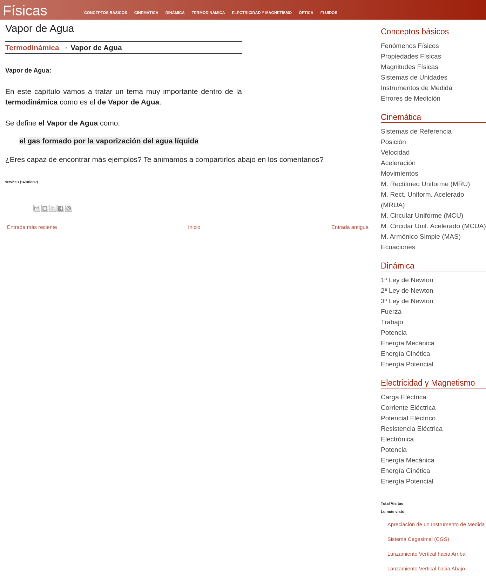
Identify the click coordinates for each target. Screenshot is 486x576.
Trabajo (392, 322)
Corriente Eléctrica (408, 407)
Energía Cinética (405, 353)
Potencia (394, 332)
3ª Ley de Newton (407, 301)
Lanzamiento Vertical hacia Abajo (426, 568)
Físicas (25, 10)
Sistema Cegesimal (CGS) (418, 539)
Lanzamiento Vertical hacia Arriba (426, 554)
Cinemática (401, 117)
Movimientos (399, 173)
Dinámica (397, 265)
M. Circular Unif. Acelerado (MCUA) (433, 226)
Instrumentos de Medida (416, 88)
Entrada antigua (350, 227)
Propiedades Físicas (411, 56)
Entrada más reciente (32, 227)
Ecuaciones (398, 247)
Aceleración (398, 163)
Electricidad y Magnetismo (428, 382)
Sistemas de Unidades (414, 77)
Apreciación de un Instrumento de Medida (436, 524)
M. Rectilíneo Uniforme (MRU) (425, 184)
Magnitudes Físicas (409, 66)
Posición (393, 141)
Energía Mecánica (407, 343)
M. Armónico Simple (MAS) (421, 236)
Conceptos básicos (415, 31)
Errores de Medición (410, 98)
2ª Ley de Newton (407, 290)
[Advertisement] (308, 90)
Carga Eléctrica (403, 397)
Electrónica (397, 439)
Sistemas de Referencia (416, 131)
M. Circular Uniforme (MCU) (422, 215)
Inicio (194, 227)
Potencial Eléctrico (408, 418)
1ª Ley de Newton (407, 280)
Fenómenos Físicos (410, 45)
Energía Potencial (407, 364)
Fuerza (391, 311)
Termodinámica (32, 47)
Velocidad (395, 152)
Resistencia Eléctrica (412, 428)
